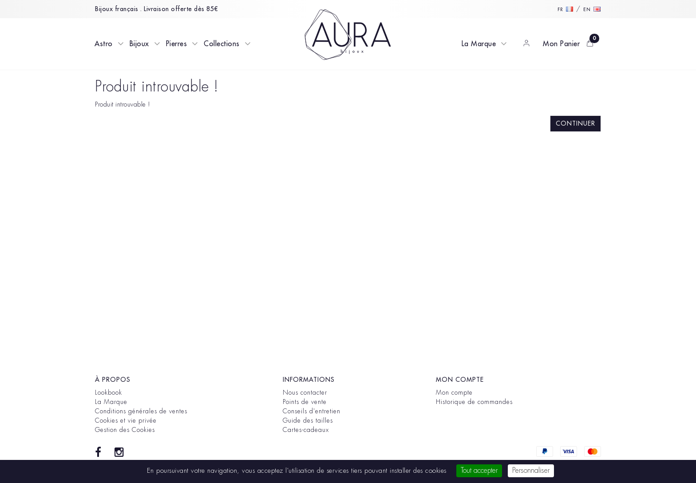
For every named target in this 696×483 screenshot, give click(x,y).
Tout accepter (479, 470)
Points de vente (305, 402)
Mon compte (454, 392)
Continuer (575, 123)
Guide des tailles (308, 420)
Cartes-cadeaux (306, 430)
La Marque (479, 44)
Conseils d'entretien (311, 411)
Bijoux (139, 44)
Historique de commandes (474, 402)
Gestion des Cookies (125, 430)
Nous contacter (305, 392)
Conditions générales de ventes (141, 411)
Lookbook (108, 392)
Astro (104, 44)
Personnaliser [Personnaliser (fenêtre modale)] (531, 470)
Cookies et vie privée (126, 420)
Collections (222, 44)
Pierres (176, 44)
